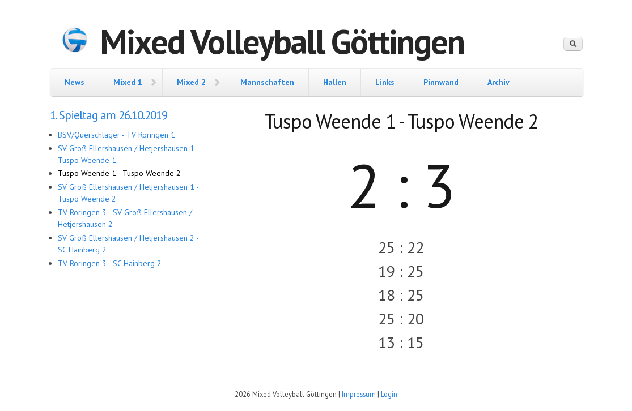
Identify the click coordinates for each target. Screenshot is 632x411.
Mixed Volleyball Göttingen (282, 41)
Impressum (359, 394)
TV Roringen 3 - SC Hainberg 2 (110, 263)
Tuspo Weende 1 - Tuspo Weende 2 (119, 173)
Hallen (334, 82)
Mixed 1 (127, 82)
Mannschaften (267, 82)
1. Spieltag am (108, 115)
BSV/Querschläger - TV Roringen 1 (116, 135)
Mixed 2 (191, 82)
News (74, 82)
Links (385, 82)
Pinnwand (441, 82)
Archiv (498, 82)
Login (389, 394)
